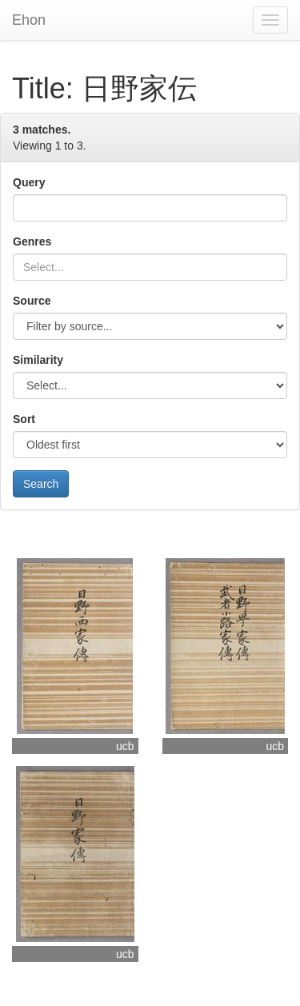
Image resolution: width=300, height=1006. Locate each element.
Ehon (29, 20)
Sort (24, 419)
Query (29, 182)
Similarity (38, 359)
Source (31, 300)
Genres (32, 241)
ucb (125, 746)
